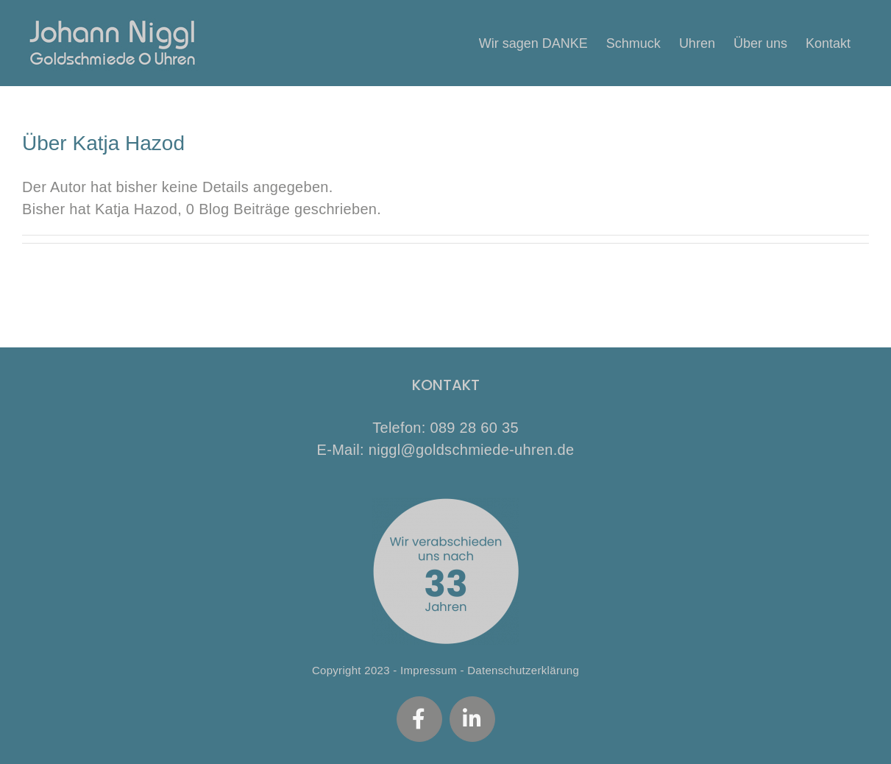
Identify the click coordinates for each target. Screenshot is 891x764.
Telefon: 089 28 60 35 (445, 428)
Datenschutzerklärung (523, 670)
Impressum (428, 670)
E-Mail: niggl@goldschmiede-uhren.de (446, 450)
